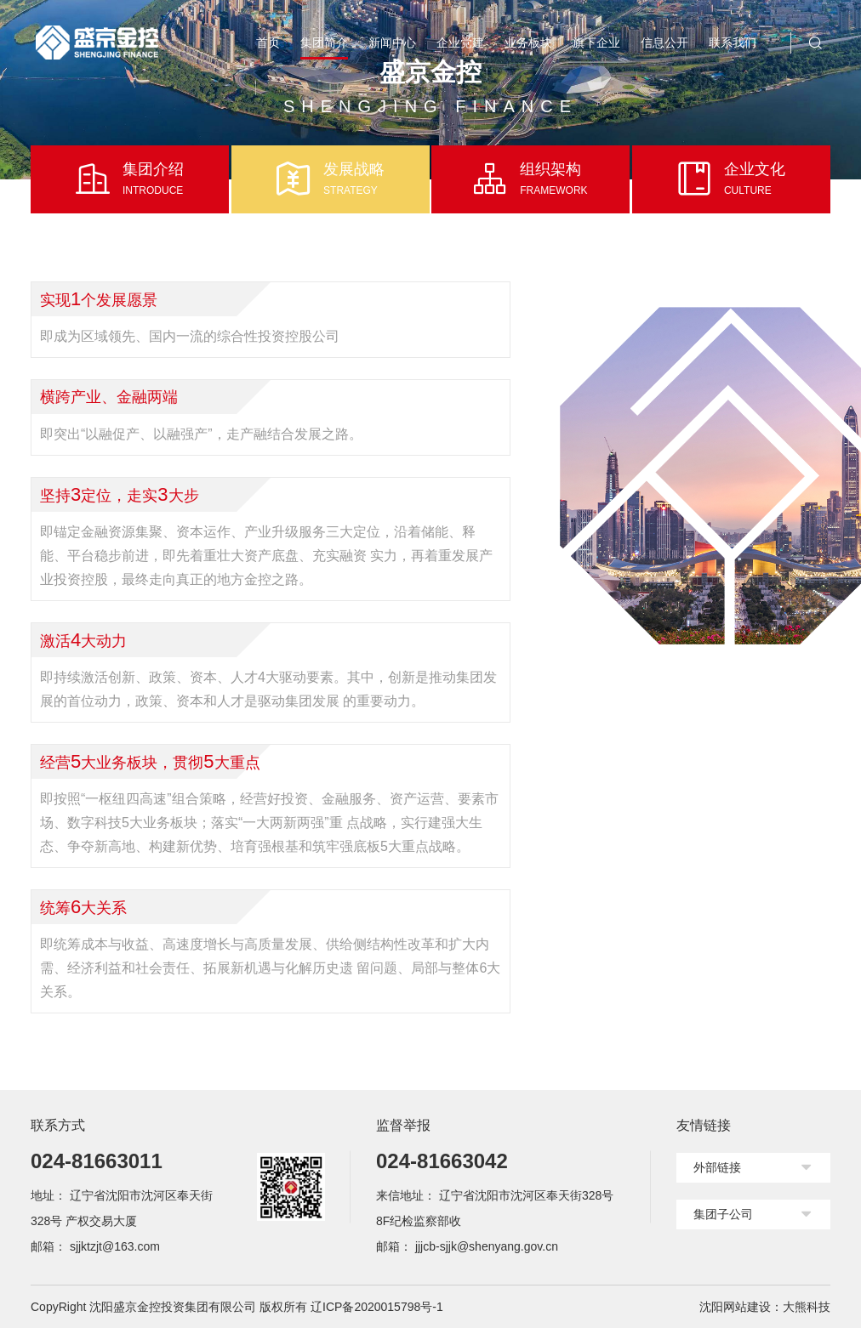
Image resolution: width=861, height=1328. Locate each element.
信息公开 (664, 42)
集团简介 (324, 42)
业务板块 (528, 42)
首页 (268, 42)
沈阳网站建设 (735, 1307)
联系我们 (732, 42)
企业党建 (460, 42)
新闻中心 (392, 42)
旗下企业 (596, 42)
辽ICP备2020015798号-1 (377, 1307)
